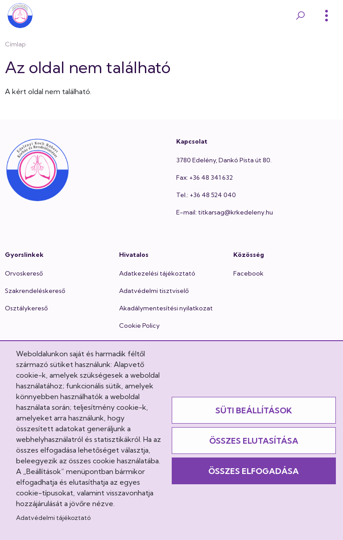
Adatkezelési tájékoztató (157, 273)
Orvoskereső (24, 273)
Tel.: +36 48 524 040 (206, 195)
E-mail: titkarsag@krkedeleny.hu (224, 212)
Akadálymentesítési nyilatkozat (166, 308)
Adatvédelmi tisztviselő (154, 291)
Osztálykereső (26, 308)
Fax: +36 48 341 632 (204, 177)
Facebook (248, 273)
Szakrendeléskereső (35, 291)
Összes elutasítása (253, 441)
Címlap (15, 44)
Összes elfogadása (253, 471)
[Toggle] (326, 15)
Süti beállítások (253, 410)
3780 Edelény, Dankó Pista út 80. (224, 160)
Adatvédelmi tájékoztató (53, 517)
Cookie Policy (139, 326)
